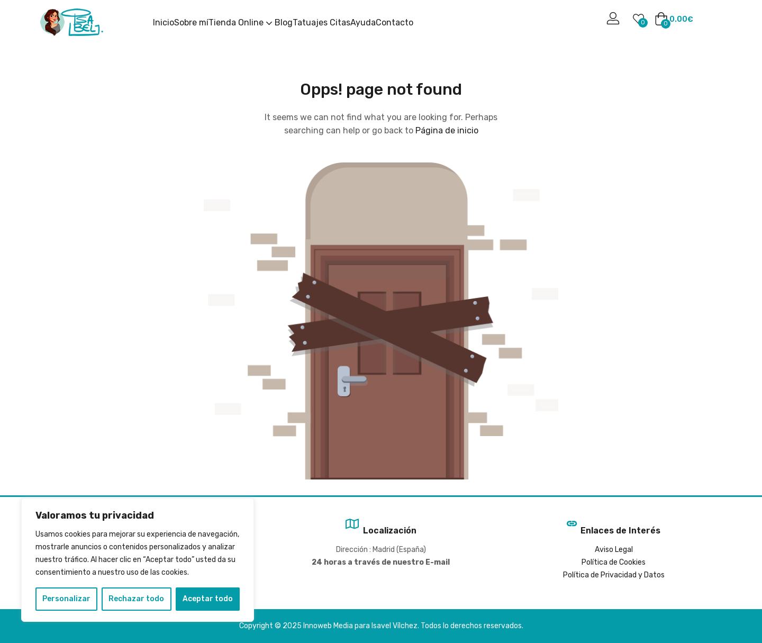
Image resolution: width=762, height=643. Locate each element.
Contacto (394, 22)
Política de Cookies (614, 562)
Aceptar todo (208, 598)
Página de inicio (446, 130)
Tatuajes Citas (321, 22)
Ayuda (363, 22)
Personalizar (66, 598)
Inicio (163, 22)
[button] (674, 19)
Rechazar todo (136, 598)
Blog (284, 22)
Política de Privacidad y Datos (614, 574)
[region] (137, 560)
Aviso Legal (614, 549)
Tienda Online (241, 22)
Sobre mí (191, 22)
